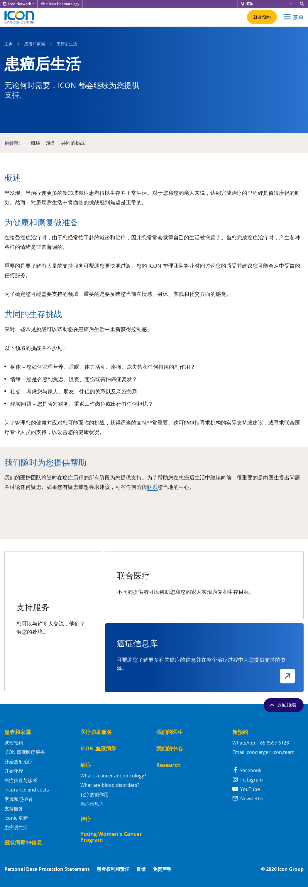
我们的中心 (169, 748)
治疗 (85, 819)
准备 (50, 143)
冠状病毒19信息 (23, 842)
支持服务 (13, 808)
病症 (85, 765)
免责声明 (162, 869)
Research (168, 765)
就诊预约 (13, 743)
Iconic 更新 (16, 818)
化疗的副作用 (94, 794)
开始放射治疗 (18, 761)
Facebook (246, 770)
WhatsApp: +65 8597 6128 (260, 743)
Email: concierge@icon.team (263, 752)
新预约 (240, 732)
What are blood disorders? (109, 785)
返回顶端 (282, 704)
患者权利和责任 (113, 869)
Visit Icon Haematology (60, 4)
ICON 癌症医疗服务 (24, 752)
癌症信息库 (92, 804)
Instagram (247, 780)
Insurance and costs (26, 790)
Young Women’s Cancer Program (111, 837)
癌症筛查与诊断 (20, 780)
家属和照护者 (18, 799)
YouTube (246, 789)
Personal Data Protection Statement (46, 869)
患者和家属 (34, 44)
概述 (35, 143)
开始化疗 (13, 771)
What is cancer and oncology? (113, 775)
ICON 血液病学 (98, 748)
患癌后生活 (16, 827)
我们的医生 (169, 732)
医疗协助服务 (96, 732)
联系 (152, 486)
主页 (8, 44)
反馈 (141, 869)
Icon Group (291, 869)
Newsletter (248, 798)
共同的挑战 (73, 143)
